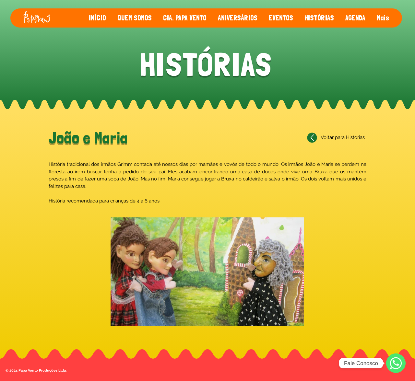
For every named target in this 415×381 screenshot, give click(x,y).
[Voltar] (312, 138)
